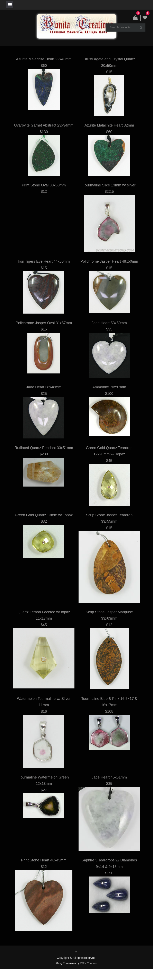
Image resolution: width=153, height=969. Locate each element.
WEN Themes (88, 963)
